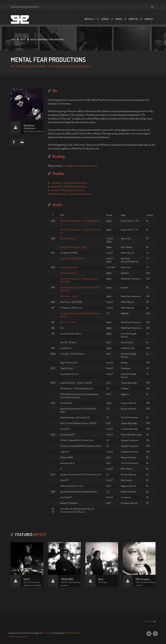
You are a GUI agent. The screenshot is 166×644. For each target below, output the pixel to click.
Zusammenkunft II (67, 273)
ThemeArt (68, 633)
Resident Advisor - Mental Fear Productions (71, 193)
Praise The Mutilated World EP (72, 258)
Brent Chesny (46, 633)
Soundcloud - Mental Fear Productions (69, 182)
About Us (133, 19)
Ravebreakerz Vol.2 (68, 238)
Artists (90, 19)
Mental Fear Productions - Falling (73, 247)
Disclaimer (23, 637)
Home (13, 39)
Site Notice (76, 633)
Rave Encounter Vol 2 (69, 267)
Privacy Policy (13, 637)
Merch (118, 19)
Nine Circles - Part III (68, 296)
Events (105, 19)
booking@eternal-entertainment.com (80, 165)
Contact (149, 19)
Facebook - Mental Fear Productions (67, 190)
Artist (23, 39)
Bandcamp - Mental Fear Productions (68, 186)
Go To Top (149, 621)
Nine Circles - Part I (68, 322)
